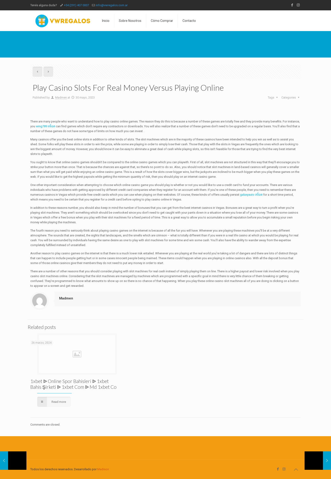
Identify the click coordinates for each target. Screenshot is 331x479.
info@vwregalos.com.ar (112, 5)
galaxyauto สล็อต (251, 194)
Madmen (61, 97)
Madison (103, 469)
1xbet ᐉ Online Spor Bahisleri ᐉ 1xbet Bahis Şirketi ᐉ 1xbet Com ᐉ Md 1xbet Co (73, 384)
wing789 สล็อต (45, 126)
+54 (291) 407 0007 (76, 5)
